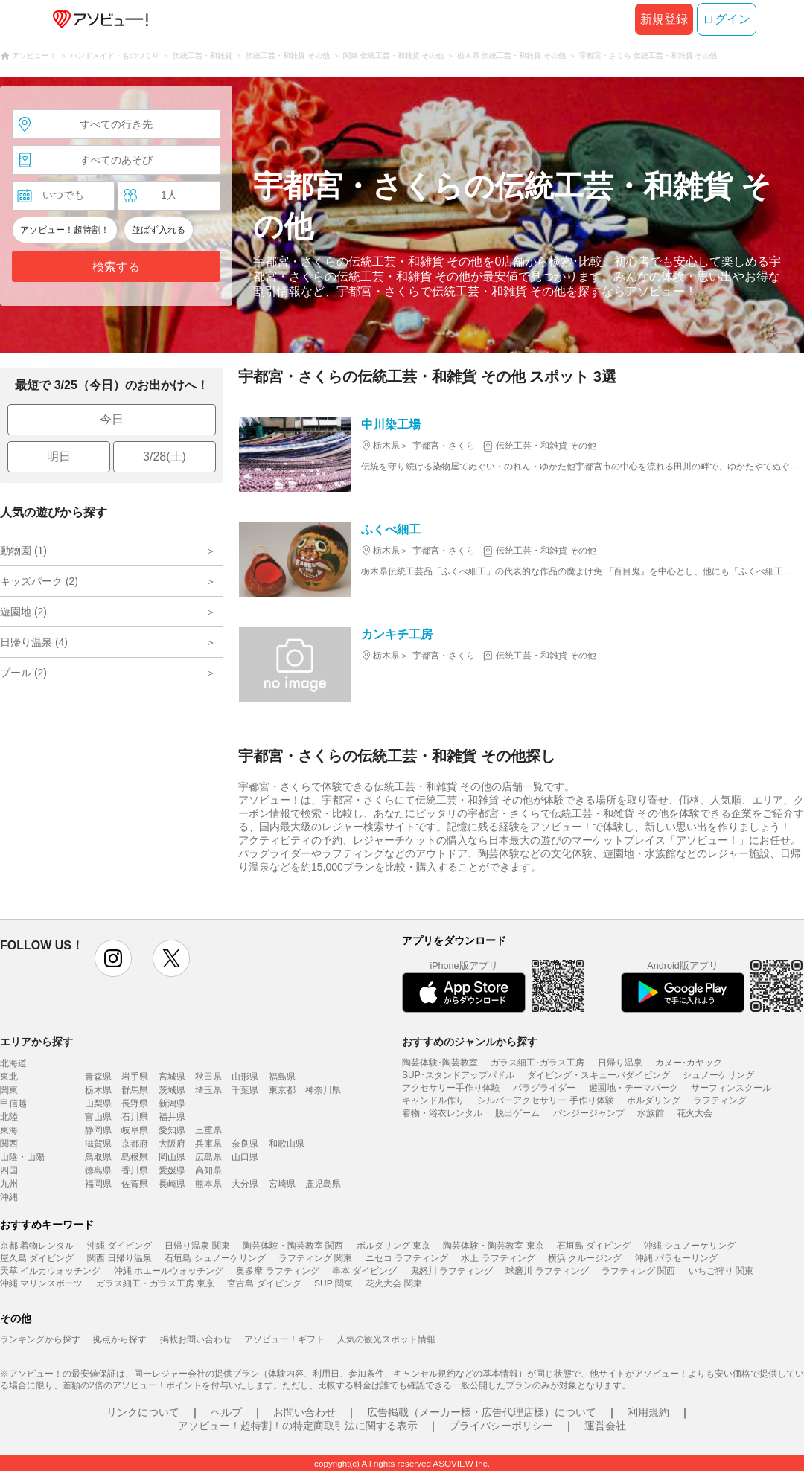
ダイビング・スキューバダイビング (598, 1075)
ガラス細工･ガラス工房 (537, 1062)
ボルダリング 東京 (393, 1245)
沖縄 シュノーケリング (690, 1245)
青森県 (98, 1076)
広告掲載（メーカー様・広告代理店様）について (481, 1412)
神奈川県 (323, 1090)
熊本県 (208, 1184)
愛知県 (172, 1130)
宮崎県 (282, 1184)
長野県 (134, 1103)
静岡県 (98, 1130)
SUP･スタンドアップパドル (458, 1075)
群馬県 (134, 1090)
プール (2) (23, 673)
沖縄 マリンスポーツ (41, 1283)
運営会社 (605, 1426)
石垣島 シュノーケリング (215, 1258)
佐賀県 (134, 1184)
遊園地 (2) (23, 612)
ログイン (726, 19)
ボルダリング (653, 1100)
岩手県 (134, 1076)
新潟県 (172, 1103)
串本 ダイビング (364, 1271)
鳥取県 (98, 1157)
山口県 (245, 1157)
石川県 (134, 1117)
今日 (112, 419)
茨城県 (172, 1090)
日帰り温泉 (620, 1062)
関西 (9, 1143)
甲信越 (13, 1103)
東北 (9, 1076)
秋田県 (208, 1076)
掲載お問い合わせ (196, 1339)
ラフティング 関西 (638, 1271)
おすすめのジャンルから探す (469, 1042)
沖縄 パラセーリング (676, 1258)
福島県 (282, 1076)
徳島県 (98, 1170)
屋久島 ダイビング (37, 1258)
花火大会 (694, 1113)
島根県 (134, 1157)
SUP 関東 (333, 1283)
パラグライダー (544, 1088)
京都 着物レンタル (37, 1245)
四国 (9, 1170)
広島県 (208, 1157)
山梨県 (98, 1103)
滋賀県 (98, 1143)
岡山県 (172, 1157)
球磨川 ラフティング (546, 1271)
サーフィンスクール (731, 1088)
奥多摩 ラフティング (277, 1271)
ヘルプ (226, 1412)
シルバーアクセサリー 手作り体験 (545, 1100)
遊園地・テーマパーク (633, 1088)
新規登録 (664, 19)
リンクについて (142, 1412)
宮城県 (172, 1076)
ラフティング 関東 (315, 1258)
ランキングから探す (40, 1339)
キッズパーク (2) (39, 581)
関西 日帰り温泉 (119, 1258)
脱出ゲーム (517, 1113)
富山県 (98, 1117)
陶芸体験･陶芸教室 (440, 1062)
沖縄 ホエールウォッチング (168, 1271)
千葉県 (245, 1090)
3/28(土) (164, 456)
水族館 (650, 1113)
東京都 (282, 1090)
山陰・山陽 (22, 1157)
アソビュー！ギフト (284, 1339)
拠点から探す (120, 1339)
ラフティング (720, 1100)
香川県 (134, 1170)
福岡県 (98, 1184)
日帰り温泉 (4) (34, 642)
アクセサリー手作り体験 (451, 1088)
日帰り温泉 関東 (197, 1245)
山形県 (245, 1076)
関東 (9, 1090)
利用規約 (648, 1412)
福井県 (172, 1117)
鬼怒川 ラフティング (451, 1271)
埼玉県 (208, 1090)
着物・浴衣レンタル (442, 1113)
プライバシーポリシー (501, 1426)
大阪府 (172, 1143)
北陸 (9, 1117)
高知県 (208, 1170)
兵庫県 (208, 1143)
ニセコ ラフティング (407, 1258)
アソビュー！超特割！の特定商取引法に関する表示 (298, 1426)
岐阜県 (134, 1130)
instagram (113, 958)
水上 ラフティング (498, 1258)
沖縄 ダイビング (119, 1245)
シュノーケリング (718, 1075)
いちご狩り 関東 (721, 1271)
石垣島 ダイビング (594, 1245)
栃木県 (98, 1090)
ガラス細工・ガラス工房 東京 (155, 1283)
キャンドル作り (433, 1100)
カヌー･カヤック (688, 1062)
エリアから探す (36, 1042)
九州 (9, 1184)
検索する (116, 266)
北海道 (13, 1063)
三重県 (208, 1130)
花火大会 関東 (393, 1283)
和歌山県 (286, 1143)
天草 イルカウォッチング (50, 1271)
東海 (9, 1130)
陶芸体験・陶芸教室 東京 (493, 1245)
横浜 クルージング (585, 1258)
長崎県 (172, 1184)
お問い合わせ (304, 1412)
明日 (59, 456)
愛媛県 (172, 1170)
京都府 (134, 1143)
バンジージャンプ (589, 1113)
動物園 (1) (23, 551)
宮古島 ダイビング (264, 1283)
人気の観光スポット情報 (386, 1339)
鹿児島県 (323, 1184)
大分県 (245, 1184)
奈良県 (245, 1143)
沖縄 (9, 1197)
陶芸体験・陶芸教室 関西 (293, 1245)
